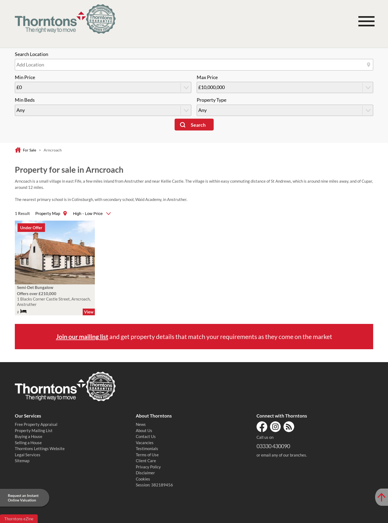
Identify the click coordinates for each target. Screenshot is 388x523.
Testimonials (147, 448)
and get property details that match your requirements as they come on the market (194, 336)
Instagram (275, 426)
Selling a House (28, 442)
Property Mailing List (34, 430)
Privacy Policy (148, 466)
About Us (144, 430)
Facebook (262, 426)
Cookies (143, 478)
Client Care (146, 460)
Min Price (25, 77)
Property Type (211, 100)
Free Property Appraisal (36, 424)
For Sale (29, 150)
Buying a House (28, 436)
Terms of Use (147, 454)
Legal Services (27, 454)
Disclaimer (145, 472)
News (141, 424)
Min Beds (25, 100)
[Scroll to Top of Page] (381, 497)
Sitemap (22, 460)
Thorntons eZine (18, 518)
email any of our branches (283, 455)
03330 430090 (273, 446)
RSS (288, 426)
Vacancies (145, 442)
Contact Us (146, 436)
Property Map (47, 213)
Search (198, 125)
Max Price (207, 77)
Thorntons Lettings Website (40, 448)
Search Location (31, 54)
